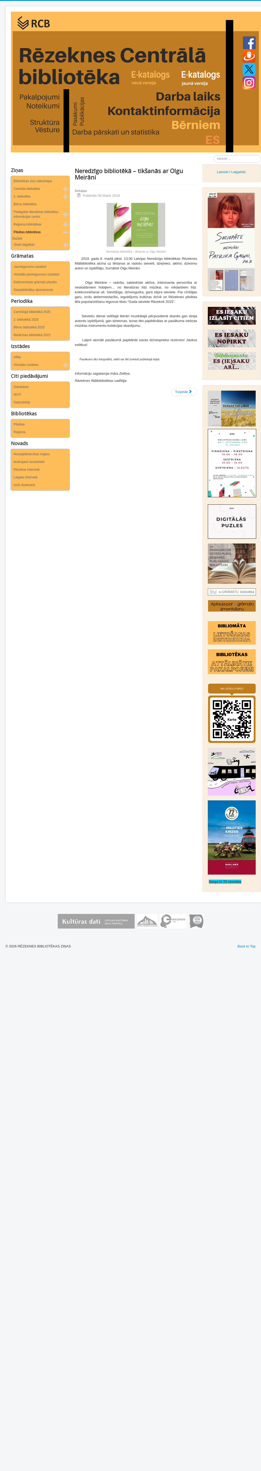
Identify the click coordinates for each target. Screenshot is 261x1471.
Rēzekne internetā (26, 469)
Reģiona (20, 432)
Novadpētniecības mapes (31, 454)
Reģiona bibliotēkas (28, 224)
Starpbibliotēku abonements (33, 290)
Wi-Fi (17, 394)
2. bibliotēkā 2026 (26, 319)
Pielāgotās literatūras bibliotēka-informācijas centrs (36, 214)
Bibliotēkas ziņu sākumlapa (33, 181)
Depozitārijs (22, 402)
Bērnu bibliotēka (25, 204)
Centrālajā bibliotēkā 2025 (32, 312)
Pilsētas (19, 424)
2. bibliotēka (22, 196)
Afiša (17, 357)
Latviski (222, 172)
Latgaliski (238, 172)
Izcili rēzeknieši (24, 485)
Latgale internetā (25, 477)
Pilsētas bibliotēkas (27, 232)
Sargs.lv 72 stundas (225, 882)
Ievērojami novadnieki (29, 462)
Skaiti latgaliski (24, 244)
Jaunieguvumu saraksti (30, 267)
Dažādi (17, 238)
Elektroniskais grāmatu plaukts (35, 282)
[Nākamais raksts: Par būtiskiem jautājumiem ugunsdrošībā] (184, 392)
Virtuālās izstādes (26, 365)
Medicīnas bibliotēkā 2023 (32, 335)
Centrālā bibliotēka (27, 189)
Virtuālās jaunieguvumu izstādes (36, 274)
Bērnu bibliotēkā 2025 (29, 327)
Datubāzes (21, 387)
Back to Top (247, 946)
